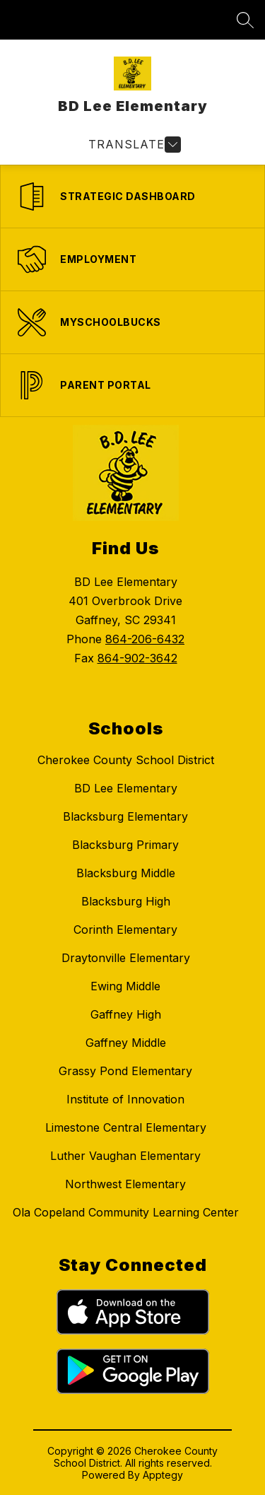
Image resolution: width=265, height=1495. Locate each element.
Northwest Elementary (125, 1184)
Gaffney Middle (126, 1043)
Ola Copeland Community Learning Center (126, 1212)
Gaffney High (125, 1014)
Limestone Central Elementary (125, 1127)
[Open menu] (133, 144)
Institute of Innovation (125, 1099)
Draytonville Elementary (125, 958)
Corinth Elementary (125, 929)
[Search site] (245, 19)
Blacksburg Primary (125, 845)
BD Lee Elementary (125, 788)
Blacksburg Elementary (125, 816)
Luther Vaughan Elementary (125, 1156)
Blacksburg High (125, 901)
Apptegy (163, 1475)
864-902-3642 (137, 658)
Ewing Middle (125, 986)
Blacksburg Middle (125, 873)
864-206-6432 (144, 639)
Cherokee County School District (125, 760)
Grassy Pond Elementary (125, 1071)
